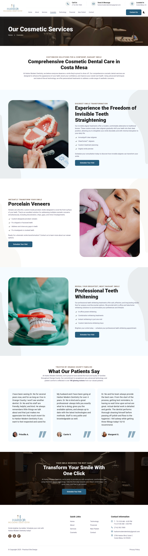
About (37, 12)
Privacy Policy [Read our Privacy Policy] (135, 550)
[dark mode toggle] (143, 12)
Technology (62, 12)
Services (44, 12)
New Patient (94, 529)
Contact (91, 12)
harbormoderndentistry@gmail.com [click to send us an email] (125, 531)
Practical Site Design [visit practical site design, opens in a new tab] (29, 550)
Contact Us (134, 13)
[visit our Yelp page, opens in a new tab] (14, 536)
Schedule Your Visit (87, 163)
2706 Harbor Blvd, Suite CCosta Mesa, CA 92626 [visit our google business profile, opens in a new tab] (122, 536)
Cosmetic (53, 12)
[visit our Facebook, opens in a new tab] (10, 536)
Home (30, 12)
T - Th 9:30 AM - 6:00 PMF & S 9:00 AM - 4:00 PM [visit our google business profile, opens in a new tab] (121, 522)
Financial (72, 12)
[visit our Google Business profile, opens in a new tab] (19, 536)
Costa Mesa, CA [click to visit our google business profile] (141, 5)
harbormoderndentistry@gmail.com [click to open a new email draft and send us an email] (109, 5)
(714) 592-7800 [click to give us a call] (77, 5)
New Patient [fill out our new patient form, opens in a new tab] (82, 12)
